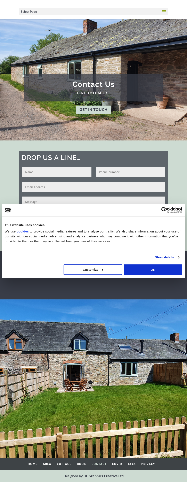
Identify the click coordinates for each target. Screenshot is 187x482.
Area (47, 464)
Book (81, 464)
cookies (23, 231)
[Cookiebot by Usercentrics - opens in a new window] (164, 210)
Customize (93, 269)
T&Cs (132, 464)
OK (153, 269)
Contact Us (93, 84)
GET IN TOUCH (93, 109)
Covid (117, 464)
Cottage (64, 464)
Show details (164, 257)
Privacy (148, 464)
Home (32, 464)
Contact (98, 464)
